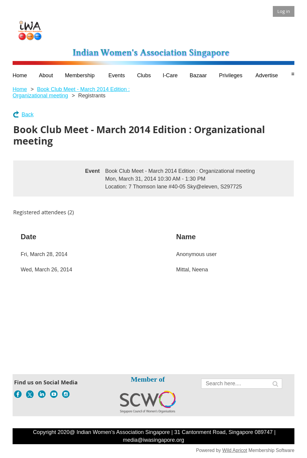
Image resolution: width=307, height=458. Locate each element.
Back (28, 114)
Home (20, 89)
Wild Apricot (234, 450)
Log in (283, 11)
